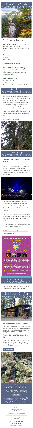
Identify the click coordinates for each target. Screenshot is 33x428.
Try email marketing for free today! (16, 425)
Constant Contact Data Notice (20, 415)
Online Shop (8, 349)
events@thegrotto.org (18, 417)
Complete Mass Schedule (11, 63)
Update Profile (9, 415)
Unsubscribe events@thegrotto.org (16, 413)
